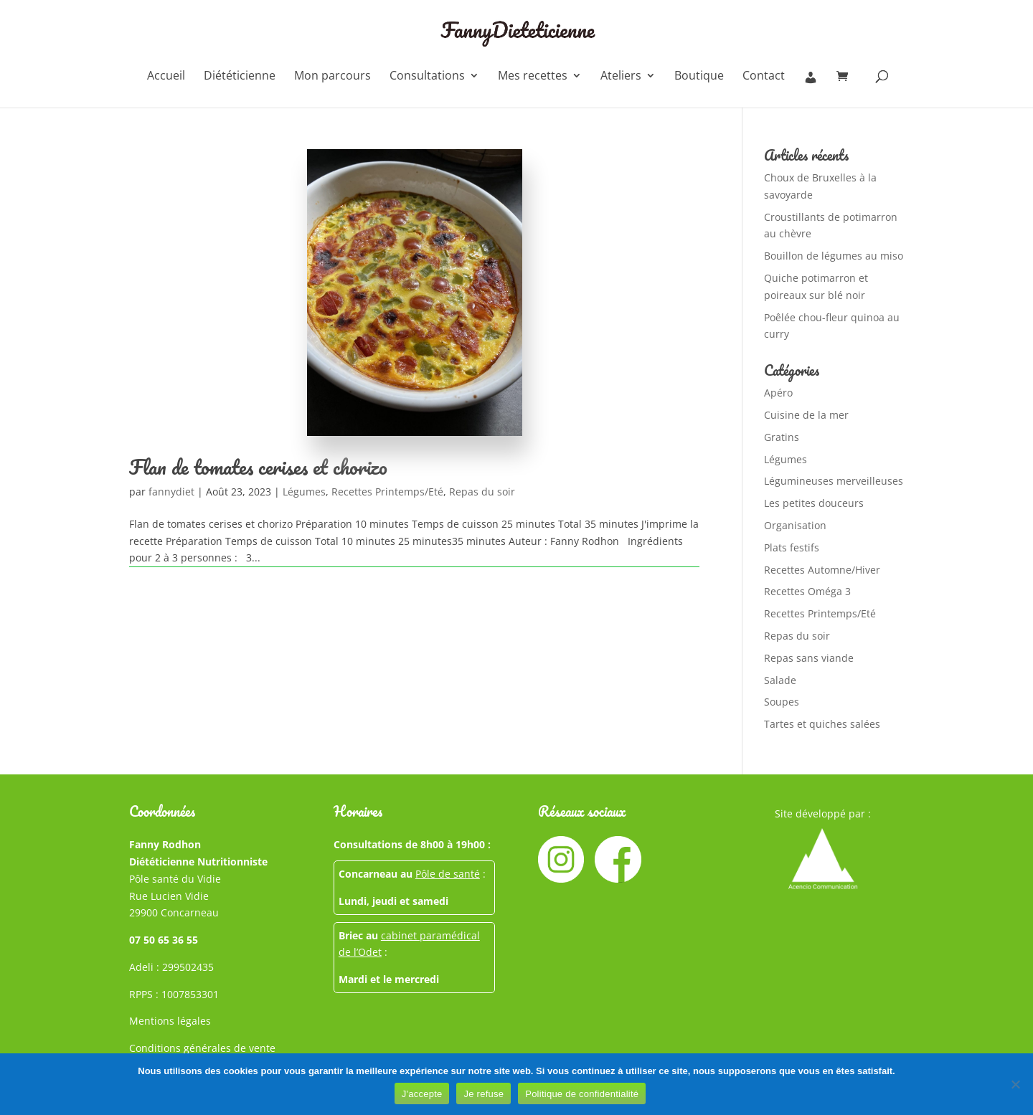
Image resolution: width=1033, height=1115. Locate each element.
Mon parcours (332, 76)
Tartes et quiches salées (822, 724)
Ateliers (620, 76)
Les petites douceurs (814, 503)
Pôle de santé (447, 874)
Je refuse (483, 1093)
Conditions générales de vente (202, 1048)
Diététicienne (239, 76)
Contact (763, 76)
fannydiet (171, 491)
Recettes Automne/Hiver (822, 570)
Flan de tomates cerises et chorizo (258, 466)
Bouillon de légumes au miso (833, 255)
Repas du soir (482, 491)
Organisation (795, 525)
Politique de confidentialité (581, 1093)
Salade (780, 680)
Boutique (699, 76)
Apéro (778, 392)
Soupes (781, 701)
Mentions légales (170, 1021)
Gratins (781, 437)
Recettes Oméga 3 (807, 591)
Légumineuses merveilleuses (833, 481)
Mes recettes (532, 76)
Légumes (304, 491)
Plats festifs (791, 547)
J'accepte (422, 1093)
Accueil (166, 76)
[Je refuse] (1015, 1084)
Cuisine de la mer (806, 415)
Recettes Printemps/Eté (387, 491)
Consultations (427, 76)
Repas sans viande (809, 658)
